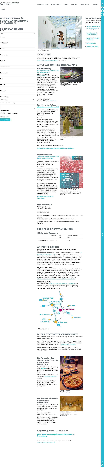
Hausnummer (4, 67)
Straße (2, 61)
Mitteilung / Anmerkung (7, 103)
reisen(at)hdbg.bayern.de (68, 344)
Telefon (3, 91)
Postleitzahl (4, 73)
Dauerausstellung (42, 75)
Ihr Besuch (74, 4)
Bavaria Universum (42, 4)
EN (102, 463)
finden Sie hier (52, 100)
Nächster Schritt (5, 119)
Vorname (3, 37)
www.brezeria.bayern (50, 376)
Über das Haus (85, 4)
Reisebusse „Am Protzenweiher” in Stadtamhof (62, 283)
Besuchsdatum (4, 97)
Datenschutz (4, 110)
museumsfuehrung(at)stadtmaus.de (47, 60)
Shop (3, 9)
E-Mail (2, 85)
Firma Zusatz (4, 55)
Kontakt (95, 4)
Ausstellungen (56, 4)
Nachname (4, 43)
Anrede (2, 31)
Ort (1, 79)
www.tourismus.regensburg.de (46, 442)
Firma (2, 49)
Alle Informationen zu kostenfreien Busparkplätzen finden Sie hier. (56, 279)
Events (66, 4)
